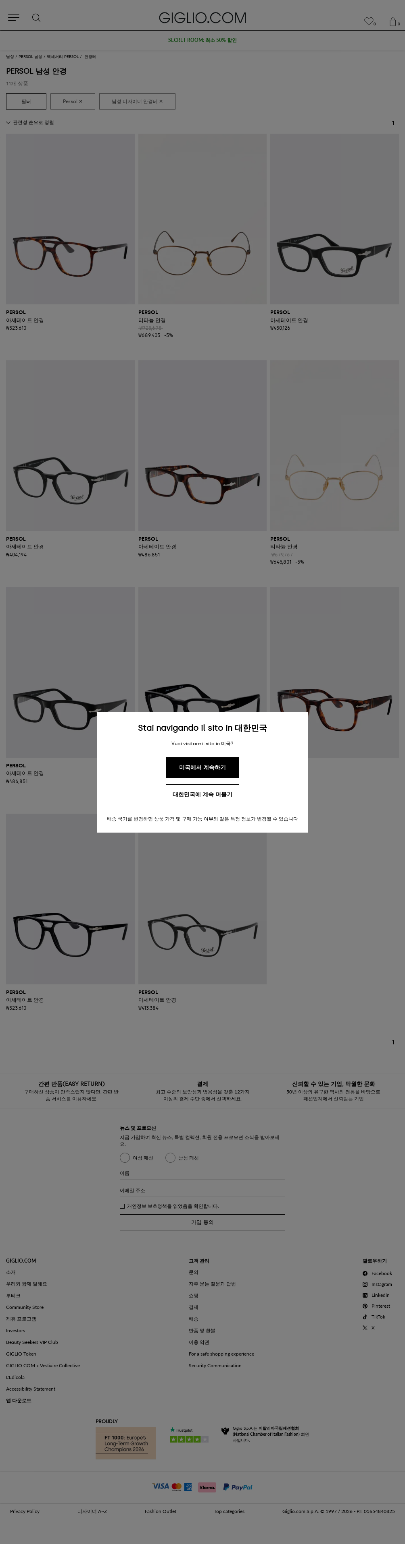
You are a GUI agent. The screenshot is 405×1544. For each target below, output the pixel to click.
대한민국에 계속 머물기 (202, 794)
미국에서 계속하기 (202, 767)
